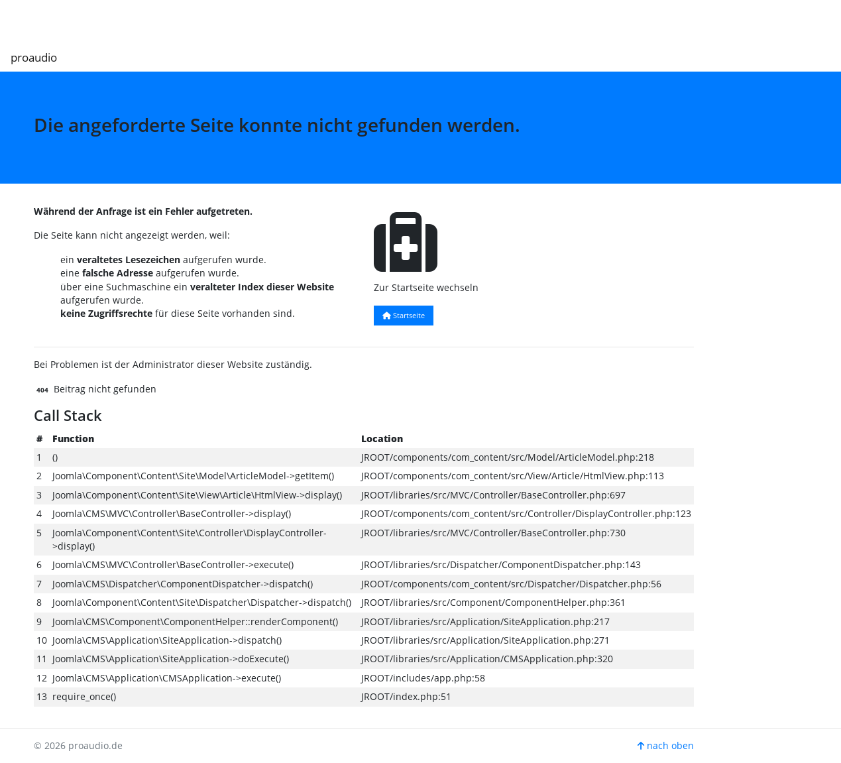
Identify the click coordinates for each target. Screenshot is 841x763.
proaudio (34, 57)
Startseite (403, 315)
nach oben (666, 745)
